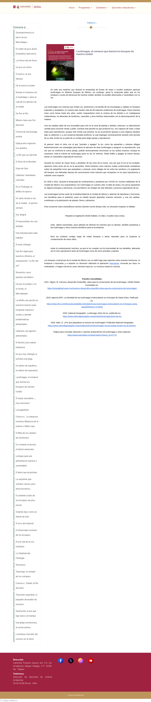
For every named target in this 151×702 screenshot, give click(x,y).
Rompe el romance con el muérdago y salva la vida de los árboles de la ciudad (26, 99)
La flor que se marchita (26, 155)
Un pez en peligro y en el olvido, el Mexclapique (26, 289)
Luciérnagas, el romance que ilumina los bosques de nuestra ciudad (27, 384)
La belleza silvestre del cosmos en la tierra (27, 636)
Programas (84, 7)
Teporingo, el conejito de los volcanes (26, 574)
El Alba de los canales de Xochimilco (26, 435)
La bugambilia (22, 410)
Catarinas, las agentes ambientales (26, 333)
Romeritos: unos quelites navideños (24, 274)
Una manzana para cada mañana (26, 235)
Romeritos (20, 565)
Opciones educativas (123, 7)
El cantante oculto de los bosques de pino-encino (26, 500)
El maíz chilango (23, 244)
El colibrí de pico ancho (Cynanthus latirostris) (26, 51)
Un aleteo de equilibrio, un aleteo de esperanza (27, 368)
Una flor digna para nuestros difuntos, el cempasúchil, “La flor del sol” (27, 258)
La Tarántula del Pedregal (23, 555)
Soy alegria (21, 214)
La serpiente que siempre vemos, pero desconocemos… (26, 484)
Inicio (72, 7)
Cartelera (101, 7)
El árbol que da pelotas (26, 472)
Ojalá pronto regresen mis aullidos (26, 145)
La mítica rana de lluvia (26, 60)
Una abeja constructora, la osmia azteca (26, 625)
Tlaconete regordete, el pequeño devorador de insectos (26, 599)
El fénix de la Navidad (26, 161)
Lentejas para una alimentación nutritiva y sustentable (26, 461)
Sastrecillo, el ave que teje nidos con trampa (26, 613)
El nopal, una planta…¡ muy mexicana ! (25, 400)
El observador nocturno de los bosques (26, 532)
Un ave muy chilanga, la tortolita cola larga (26, 356)
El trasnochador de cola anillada (26, 223)
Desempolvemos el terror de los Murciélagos (25, 37)
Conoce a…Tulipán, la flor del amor (27, 585)
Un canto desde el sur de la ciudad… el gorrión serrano (27, 203)
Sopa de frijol (22, 168)
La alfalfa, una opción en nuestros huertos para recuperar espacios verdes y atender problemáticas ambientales (27, 312)
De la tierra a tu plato (25, 85)
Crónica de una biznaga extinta (26, 134)
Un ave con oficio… (24, 67)
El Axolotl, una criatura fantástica (26, 345)
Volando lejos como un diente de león (26, 514)
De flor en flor (22, 113)
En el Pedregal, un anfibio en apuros (24, 189)
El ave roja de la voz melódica (25, 544)
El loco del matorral (25, 523)
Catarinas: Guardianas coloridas (26, 177)
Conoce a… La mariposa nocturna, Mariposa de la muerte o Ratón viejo (27, 421)
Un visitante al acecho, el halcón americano (26, 447)
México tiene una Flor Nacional (26, 122)
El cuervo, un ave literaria (23, 76)
